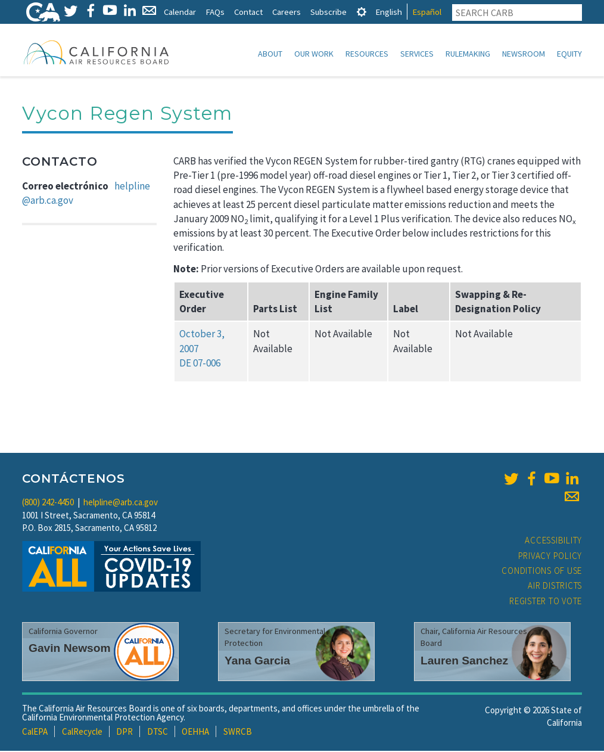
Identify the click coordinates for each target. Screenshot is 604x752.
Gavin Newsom (70, 649)
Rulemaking (468, 53)
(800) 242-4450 (48, 503)
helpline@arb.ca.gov (120, 503)
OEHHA (195, 732)
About (270, 53)
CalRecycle (82, 732)
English (388, 11)
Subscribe (328, 11)
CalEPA (35, 732)
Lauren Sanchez (464, 661)
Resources (366, 53)
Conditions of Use (542, 571)
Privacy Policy (550, 557)
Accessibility (553, 541)
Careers (286, 11)
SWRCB (237, 732)
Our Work (314, 53)
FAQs (215, 11)
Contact (248, 11)
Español (426, 11)
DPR (124, 732)
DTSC (157, 732)
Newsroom (523, 53)
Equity (569, 53)
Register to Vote (545, 602)
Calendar (180, 11)
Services (417, 53)
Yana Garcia (257, 661)
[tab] (361, 11)
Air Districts (555, 586)
